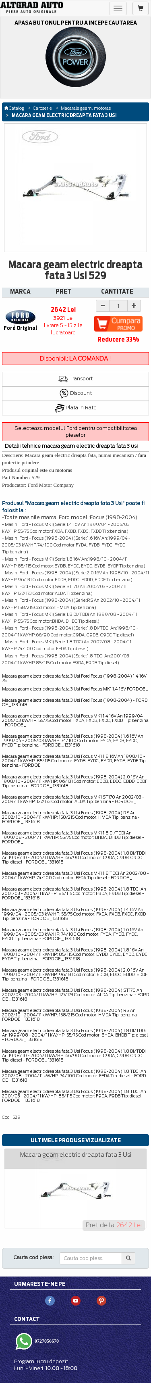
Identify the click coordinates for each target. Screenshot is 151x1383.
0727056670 (46, 1341)
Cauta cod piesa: (34, 1257)
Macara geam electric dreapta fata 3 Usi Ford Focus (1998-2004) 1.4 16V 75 (74, 678)
